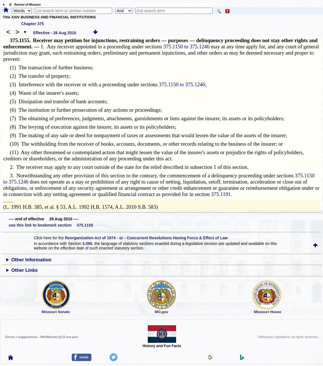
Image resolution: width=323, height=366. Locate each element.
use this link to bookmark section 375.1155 (51, 225)
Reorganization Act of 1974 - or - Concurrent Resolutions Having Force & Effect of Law (146, 238)
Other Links (24, 270)
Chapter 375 (32, 23)
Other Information (31, 259)
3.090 (87, 243)
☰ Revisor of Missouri (23, 4)
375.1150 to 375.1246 (186, 46)
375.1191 (221, 194)
